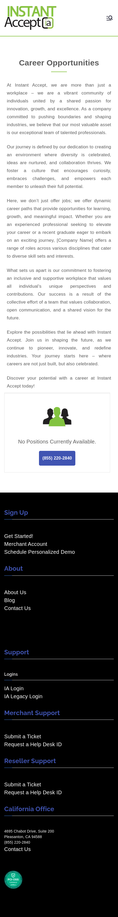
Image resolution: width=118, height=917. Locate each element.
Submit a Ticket (22, 736)
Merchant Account (25, 544)
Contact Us (17, 608)
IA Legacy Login (23, 696)
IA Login (14, 688)
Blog (9, 600)
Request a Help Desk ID (33, 744)
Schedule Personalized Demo (39, 552)
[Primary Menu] (109, 18)
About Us (15, 592)
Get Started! (18, 536)
